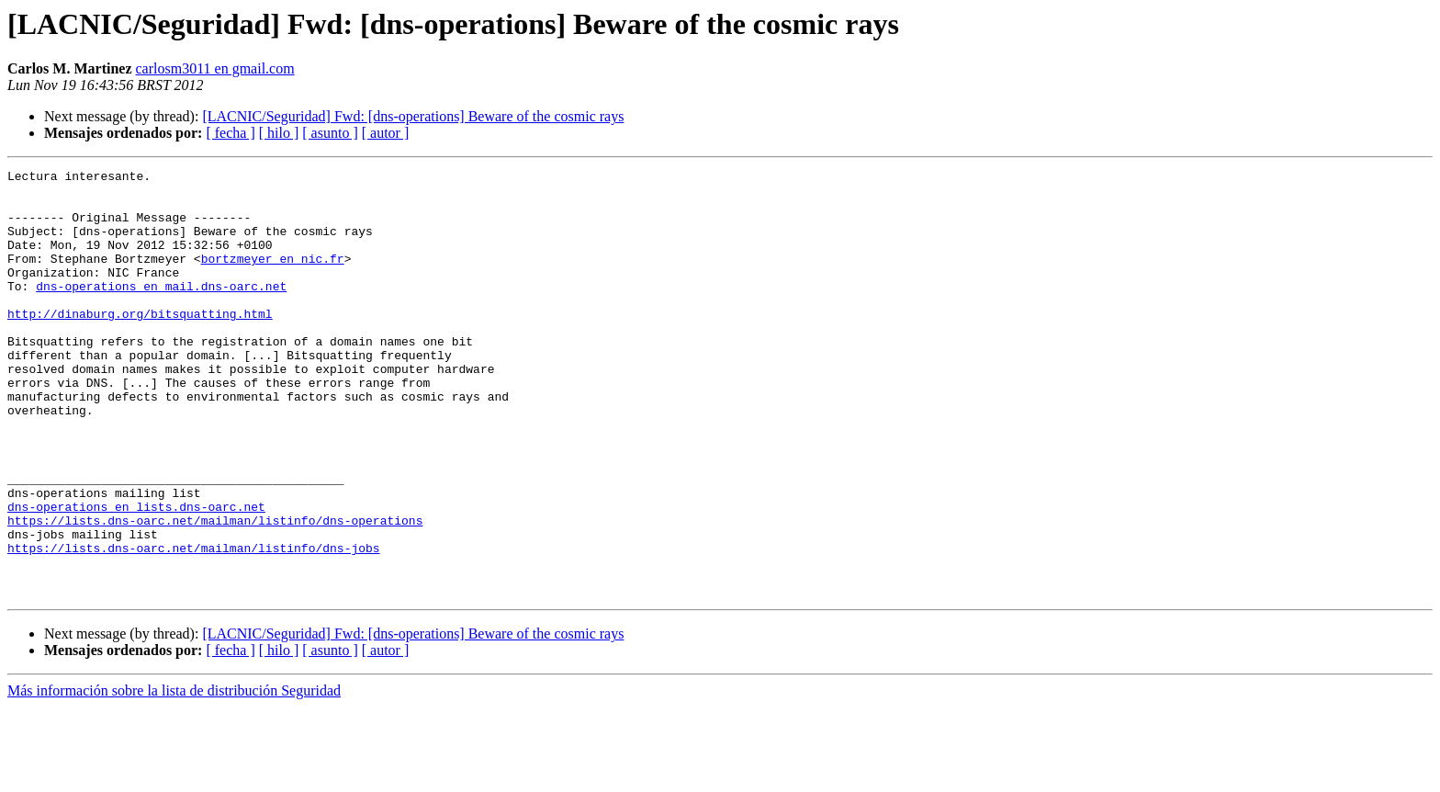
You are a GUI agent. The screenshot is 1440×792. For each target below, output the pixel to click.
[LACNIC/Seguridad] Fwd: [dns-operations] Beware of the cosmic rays (413, 116)
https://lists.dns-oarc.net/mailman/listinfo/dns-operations (214, 591)
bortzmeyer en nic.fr (272, 277)
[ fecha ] (230, 133)
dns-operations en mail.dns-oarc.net (161, 310)
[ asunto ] (329, 133)
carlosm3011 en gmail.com (215, 68)
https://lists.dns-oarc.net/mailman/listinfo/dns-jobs (193, 625)
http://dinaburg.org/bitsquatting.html (140, 343)
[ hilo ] (279, 133)
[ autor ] (386, 133)
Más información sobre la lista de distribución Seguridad (174, 776)
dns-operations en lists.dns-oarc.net (136, 575)
